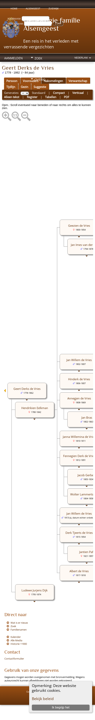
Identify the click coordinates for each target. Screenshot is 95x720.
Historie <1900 (19, 644)
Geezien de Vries (79, 225)
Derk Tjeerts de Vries (79, 533)
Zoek (38, 58)
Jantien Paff (86, 552)
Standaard (38, 93)
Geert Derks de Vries (26, 389)
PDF (66, 97)
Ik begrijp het (60, 707)
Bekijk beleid (43, 698)
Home (14, 8)
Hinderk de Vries (79, 379)
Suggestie (40, 87)
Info (38, 72)
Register (32, 97)
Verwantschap (78, 81)
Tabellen (50, 97)
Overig (40, 80)
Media (39, 65)
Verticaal (78, 93)
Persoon (11, 81)
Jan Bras (86, 417)
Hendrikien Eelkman (34, 408)
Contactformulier (14, 658)
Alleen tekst (11, 97)
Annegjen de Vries (79, 398)
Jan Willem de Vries (79, 360)
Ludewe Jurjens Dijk (34, 590)
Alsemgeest (33, 8)
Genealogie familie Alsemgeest (51, 24)
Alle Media (16, 640)
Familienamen (19, 629)
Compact (59, 93)
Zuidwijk (54, 8)
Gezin (24, 87)
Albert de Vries (79, 571)
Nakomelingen (53, 81)
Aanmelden (13, 58)
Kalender (16, 637)
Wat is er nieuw (19, 622)
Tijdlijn (10, 87)
